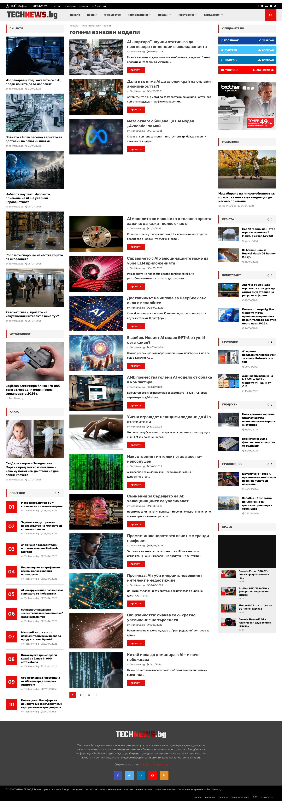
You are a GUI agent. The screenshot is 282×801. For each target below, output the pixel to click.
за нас (57, 6)
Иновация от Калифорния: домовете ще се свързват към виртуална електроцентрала (41, 704)
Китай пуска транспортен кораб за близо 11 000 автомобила (39, 658)
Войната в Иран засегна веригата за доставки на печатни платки (34, 139)
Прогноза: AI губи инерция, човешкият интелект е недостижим (164, 578)
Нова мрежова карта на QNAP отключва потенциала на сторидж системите (259, 420)
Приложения (232, 464)
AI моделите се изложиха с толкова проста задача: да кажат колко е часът (169, 221)
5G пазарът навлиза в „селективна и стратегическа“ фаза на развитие (42, 613)
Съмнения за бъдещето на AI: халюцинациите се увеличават (158, 498)
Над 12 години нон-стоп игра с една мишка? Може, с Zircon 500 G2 (258, 232)
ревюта (228, 219)
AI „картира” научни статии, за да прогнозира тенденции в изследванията (167, 44)
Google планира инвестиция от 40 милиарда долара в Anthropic (40, 681)
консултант (231, 275)
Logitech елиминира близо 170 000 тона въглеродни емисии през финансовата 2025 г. (33, 389)
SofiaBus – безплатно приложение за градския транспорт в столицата (257, 503)
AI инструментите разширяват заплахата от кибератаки (42, 592)
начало (75, 14)
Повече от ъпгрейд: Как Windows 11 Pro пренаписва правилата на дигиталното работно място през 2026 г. (259, 316)
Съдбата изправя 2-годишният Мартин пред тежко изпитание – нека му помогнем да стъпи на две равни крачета (32, 469)
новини (92, 14)
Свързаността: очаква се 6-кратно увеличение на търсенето (161, 617)
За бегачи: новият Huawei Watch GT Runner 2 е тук (259, 253)
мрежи (162, 14)
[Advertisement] (141, 185)
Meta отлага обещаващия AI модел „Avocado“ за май (160, 123)
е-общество (112, 14)
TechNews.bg (137, 51)
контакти (70, 6)
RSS (255, 797)
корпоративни (138, 14)
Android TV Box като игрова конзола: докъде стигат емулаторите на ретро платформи (258, 290)
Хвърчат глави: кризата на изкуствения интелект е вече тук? (32, 314)
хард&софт (212, 14)
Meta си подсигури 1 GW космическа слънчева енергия (41, 504)
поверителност (240, 797)
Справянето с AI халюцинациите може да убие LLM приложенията (168, 260)
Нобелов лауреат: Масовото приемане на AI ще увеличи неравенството (28, 198)
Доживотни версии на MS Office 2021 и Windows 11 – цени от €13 (257, 381)
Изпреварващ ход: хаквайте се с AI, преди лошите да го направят (33, 82)
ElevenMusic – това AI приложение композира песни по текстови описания (259, 479)
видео (227, 527)
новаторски (186, 14)
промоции (230, 341)
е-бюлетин (99, 6)
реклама (84, 6)
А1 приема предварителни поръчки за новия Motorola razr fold (39, 548)
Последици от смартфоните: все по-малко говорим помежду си (41, 571)
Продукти (230, 404)
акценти (16, 28)
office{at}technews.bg (154, 764)
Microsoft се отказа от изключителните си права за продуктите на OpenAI (41, 636)
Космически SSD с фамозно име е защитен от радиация (258, 442)
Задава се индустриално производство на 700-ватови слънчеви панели (41, 526)
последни (17, 493)
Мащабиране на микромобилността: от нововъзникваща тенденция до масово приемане (246, 197)
